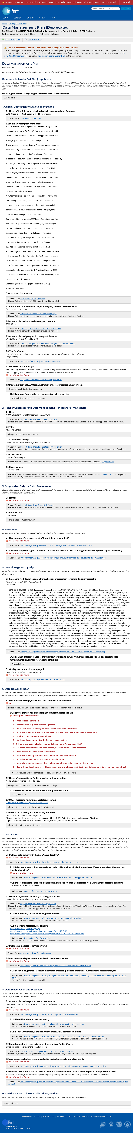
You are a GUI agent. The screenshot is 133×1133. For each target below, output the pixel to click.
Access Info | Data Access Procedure (36, 953)
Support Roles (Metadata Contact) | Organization (41, 447)
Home (4, 23)
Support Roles (108, 461)
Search (30, 18)
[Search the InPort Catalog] (105, 8)
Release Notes (48, 1116)
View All (126, 2)
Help (52, 18)
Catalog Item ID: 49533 (17, 23)
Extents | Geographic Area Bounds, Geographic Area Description (47, 343)
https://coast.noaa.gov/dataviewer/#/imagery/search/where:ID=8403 (38, 931)
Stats (42, 18)
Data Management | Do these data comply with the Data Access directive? (52, 862)
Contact (37, 1116)
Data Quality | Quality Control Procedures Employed (42, 679)
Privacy (77, 1116)
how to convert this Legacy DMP (51, 56)
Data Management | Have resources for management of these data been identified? (56, 545)
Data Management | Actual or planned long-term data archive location (50, 1014)
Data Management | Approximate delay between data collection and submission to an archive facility (63, 1066)
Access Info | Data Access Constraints (40, 891)
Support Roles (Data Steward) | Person (37, 505)
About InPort (27, 1116)
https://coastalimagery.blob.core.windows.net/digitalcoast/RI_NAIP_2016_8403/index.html (47, 933)
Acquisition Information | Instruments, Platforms (41, 379)
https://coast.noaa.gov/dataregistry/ (25, 928)
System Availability (64, 1116)
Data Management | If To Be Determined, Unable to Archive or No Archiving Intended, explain (64, 1036)
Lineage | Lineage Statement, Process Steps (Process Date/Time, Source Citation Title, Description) (62, 651)
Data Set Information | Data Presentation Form (40, 361)
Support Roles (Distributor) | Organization (38, 903)
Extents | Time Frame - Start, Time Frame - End (40, 328)
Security (85, 1116)
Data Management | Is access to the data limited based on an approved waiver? (58, 877)
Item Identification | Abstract (32, 298)
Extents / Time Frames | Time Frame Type (38, 313)
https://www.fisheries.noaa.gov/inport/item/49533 (27, 802)
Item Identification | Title (30, 118)
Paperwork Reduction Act (101, 1116)
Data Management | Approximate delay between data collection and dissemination (55, 965)
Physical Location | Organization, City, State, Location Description (48, 1051)
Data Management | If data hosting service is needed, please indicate (53, 918)
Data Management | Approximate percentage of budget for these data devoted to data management (63, 558)
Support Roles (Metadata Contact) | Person (38, 419)
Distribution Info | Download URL (38, 938)
